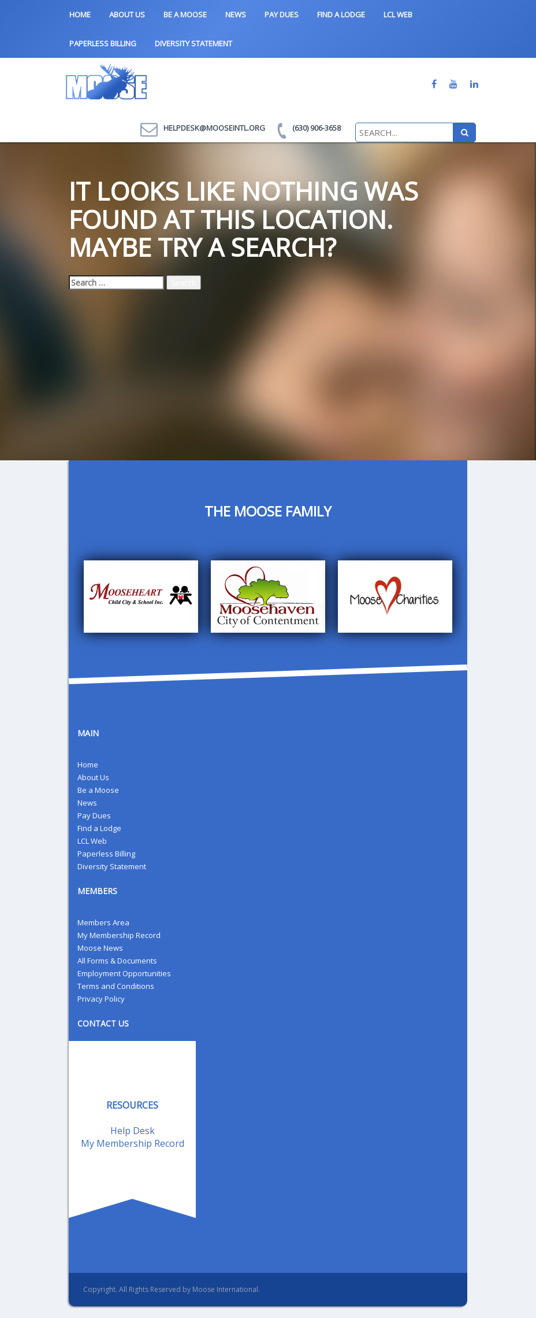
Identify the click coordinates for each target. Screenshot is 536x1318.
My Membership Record (119, 935)
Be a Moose (185, 14)
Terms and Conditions (115, 986)
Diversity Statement (193, 43)
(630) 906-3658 (316, 128)
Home (80, 14)
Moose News (100, 948)
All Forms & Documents (117, 960)
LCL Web (398, 14)
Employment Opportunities (124, 973)
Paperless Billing (102, 43)
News (235, 14)
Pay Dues (282, 14)
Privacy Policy (101, 999)
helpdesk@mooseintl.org (214, 128)
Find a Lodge (341, 14)
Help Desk (132, 1130)
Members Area (103, 922)
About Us (127, 14)
